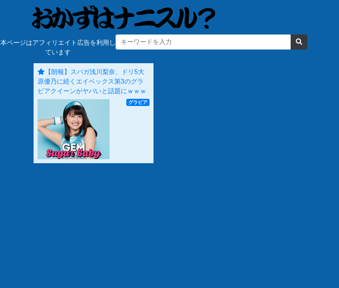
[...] (203, 42)
